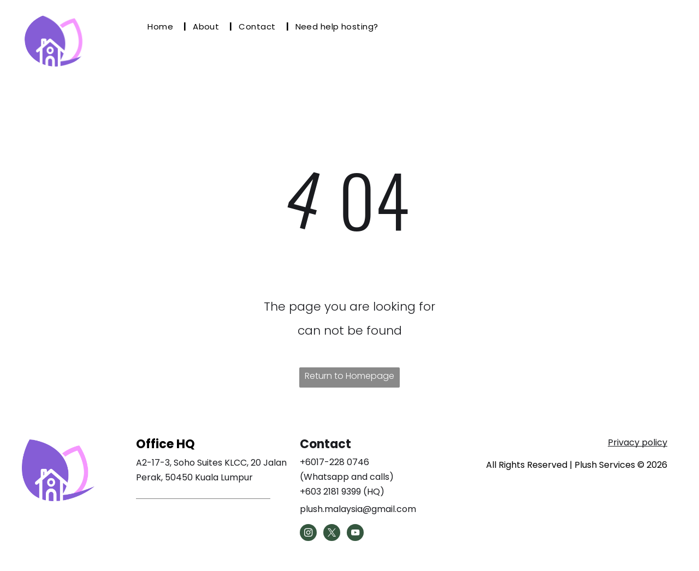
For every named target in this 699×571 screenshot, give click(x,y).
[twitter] (331, 534)
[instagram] (308, 534)
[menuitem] (163, 26)
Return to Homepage (349, 376)
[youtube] (355, 534)
